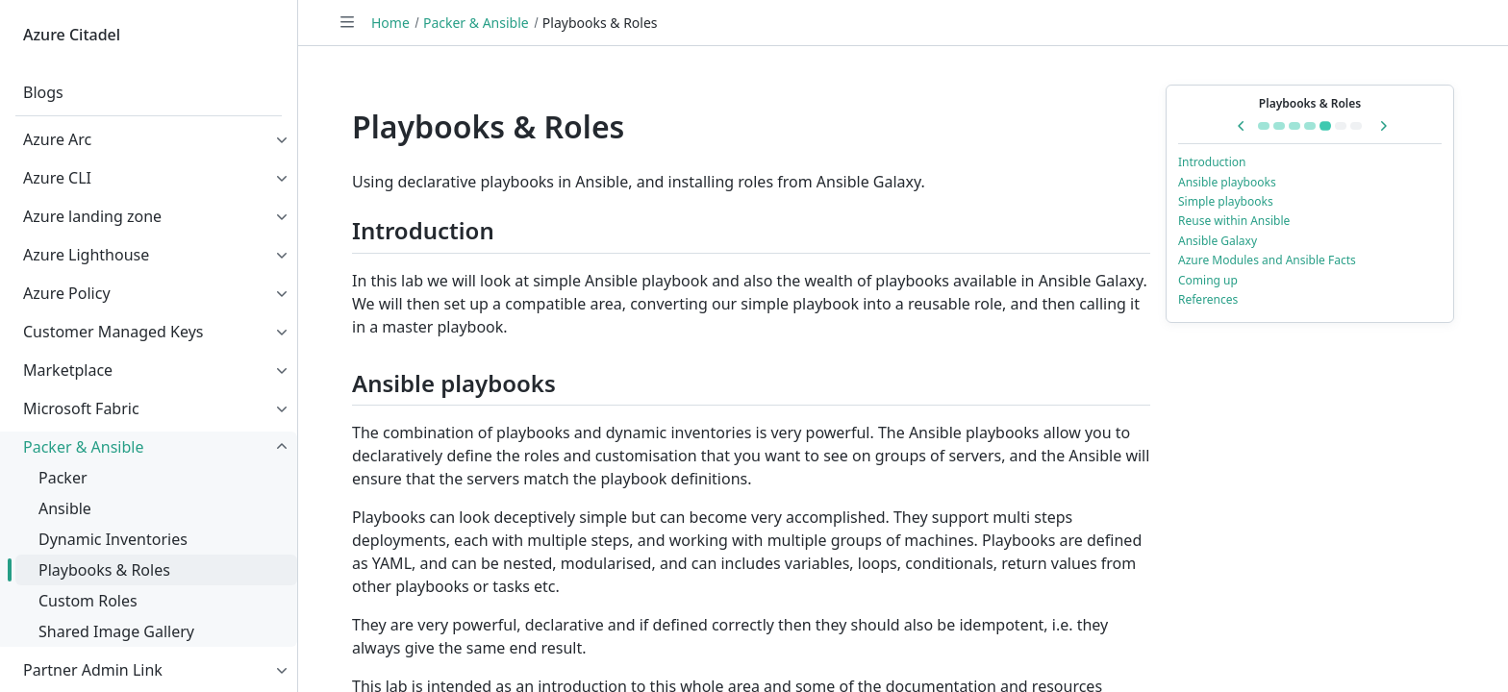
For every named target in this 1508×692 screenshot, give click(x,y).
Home (390, 22)
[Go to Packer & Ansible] (1263, 126)
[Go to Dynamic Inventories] (1310, 126)
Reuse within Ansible (1234, 220)
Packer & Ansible (476, 22)
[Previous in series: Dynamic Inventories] (1241, 126)
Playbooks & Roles (1310, 103)
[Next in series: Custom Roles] (1383, 126)
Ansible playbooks (1227, 182)
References (1208, 299)
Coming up (1208, 280)
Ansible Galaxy (1217, 241)
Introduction (1211, 162)
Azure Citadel (71, 34)
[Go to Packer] (1279, 126)
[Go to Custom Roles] (1340, 126)
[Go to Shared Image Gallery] (1356, 126)
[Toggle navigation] (347, 22)
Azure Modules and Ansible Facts (1267, 260)
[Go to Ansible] (1294, 126)
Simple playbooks (1225, 201)
